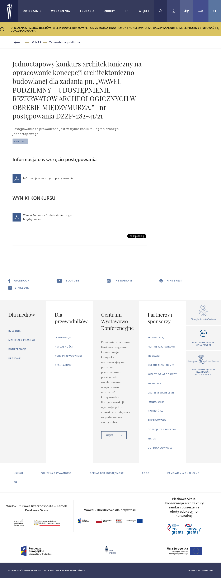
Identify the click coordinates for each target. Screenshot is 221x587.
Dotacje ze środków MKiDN (162, 434)
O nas (36, 42)
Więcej (114, 435)
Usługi (18, 473)
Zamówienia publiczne (64, 42)
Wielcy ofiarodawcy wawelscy (162, 379)
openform (207, 570)
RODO (146, 473)
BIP (16, 482)
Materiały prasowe (22, 339)
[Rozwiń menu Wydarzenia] (60, 11)
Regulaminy (63, 365)
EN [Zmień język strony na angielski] (127, 11)
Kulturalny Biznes (161, 365)
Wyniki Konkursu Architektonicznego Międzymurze (42, 217)
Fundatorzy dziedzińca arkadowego (157, 411)
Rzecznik (14, 330)
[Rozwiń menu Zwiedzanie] (32, 11)
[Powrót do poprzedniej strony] (22, 42)
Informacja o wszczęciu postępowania (43, 178)
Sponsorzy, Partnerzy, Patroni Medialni (161, 346)
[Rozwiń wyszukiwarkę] (160, 11)
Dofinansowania (160, 447)
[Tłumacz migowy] (186, 11)
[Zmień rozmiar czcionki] (200, 11)
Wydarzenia (60, 11)
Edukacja (87, 11)
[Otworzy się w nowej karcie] (203, 313)
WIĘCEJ (144, 11)
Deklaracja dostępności (107, 473)
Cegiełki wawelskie (161, 392)
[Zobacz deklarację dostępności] (173, 11)
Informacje (63, 337)
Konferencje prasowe (17, 354)
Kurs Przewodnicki (68, 355)
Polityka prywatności (56, 473)
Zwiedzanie (32, 11)
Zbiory (109, 11)
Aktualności (64, 346)
